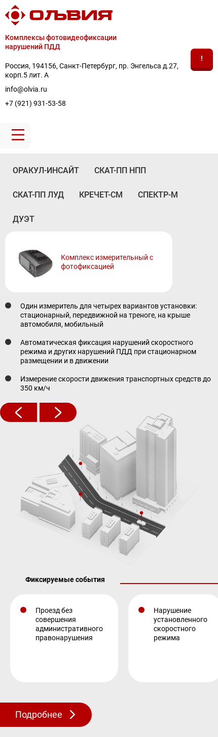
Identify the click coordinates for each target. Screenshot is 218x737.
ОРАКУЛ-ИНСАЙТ (46, 170)
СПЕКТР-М (158, 195)
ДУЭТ (23, 219)
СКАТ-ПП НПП (120, 170)
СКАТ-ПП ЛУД (38, 195)
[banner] (109, 59)
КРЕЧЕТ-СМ (101, 195)
